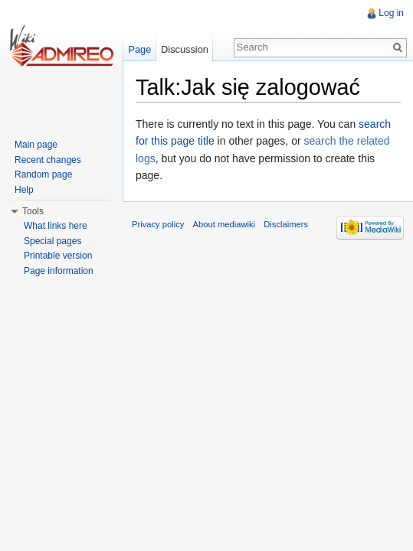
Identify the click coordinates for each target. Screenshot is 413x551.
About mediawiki (224, 224)
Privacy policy (158, 224)
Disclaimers (286, 224)
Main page (36, 144)
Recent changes (48, 160)
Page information (58, 271)
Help (24, 189)
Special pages (52, 241)
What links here (55, 225)
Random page (43, 174)
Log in (391, 13)
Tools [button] (33, 211)
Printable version (58, 255)
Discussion (184, 49)
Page (139, 49)
